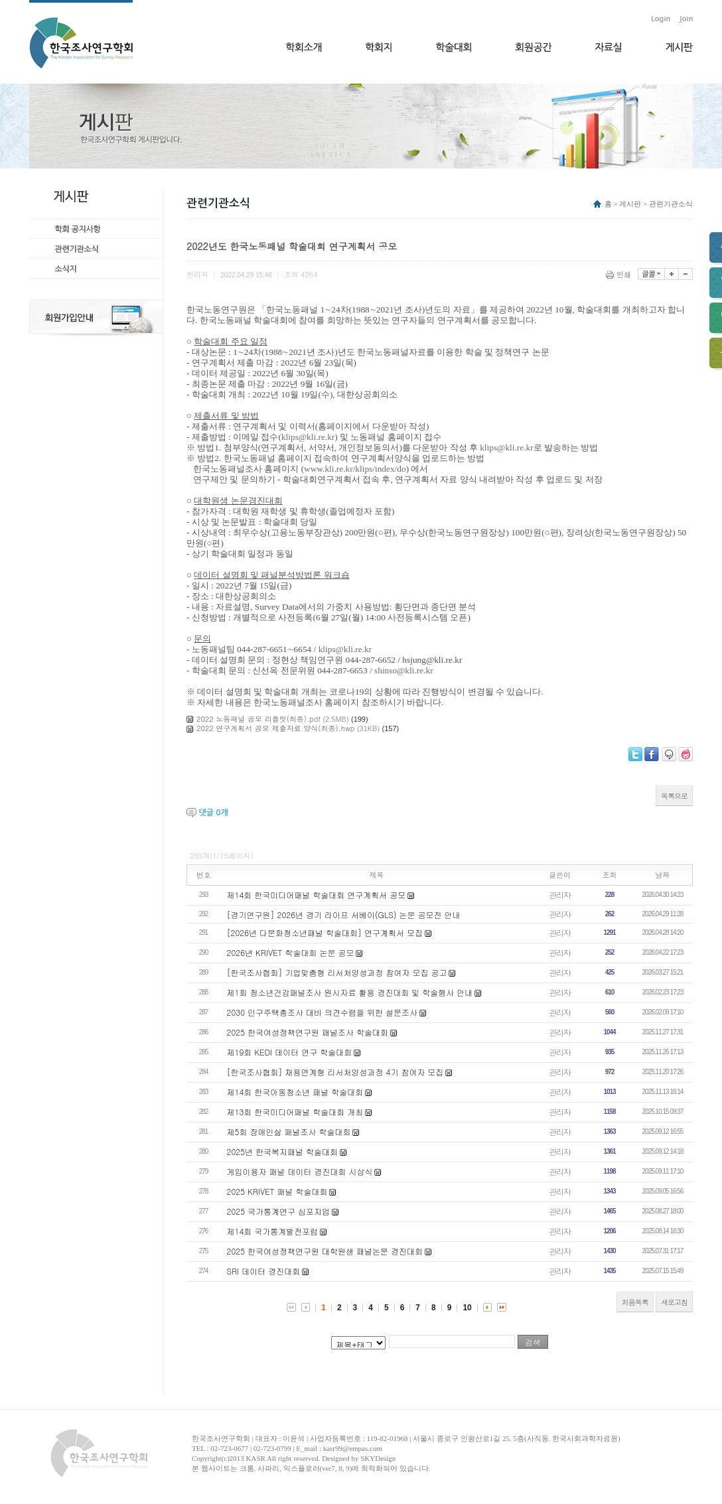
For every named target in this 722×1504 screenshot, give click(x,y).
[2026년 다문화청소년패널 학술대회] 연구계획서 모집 (325, 932)
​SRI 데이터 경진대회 (264, 1270)
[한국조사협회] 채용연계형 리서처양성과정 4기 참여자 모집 (335, 1071)
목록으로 (674, 796)
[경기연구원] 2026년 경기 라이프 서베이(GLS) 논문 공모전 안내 (344, 914)
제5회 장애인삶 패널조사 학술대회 (289, 1131)
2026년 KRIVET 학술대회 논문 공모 (290, 952)
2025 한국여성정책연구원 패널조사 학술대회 (308, 1032)
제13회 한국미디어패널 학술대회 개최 (295, 1111)
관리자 (560, 894)
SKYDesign (378, 1458)
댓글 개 (213, 813)
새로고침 (674, 1302)
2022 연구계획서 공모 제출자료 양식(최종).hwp (275, 728)
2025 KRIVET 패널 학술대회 (277, 1191)
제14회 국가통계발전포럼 (273, 1231)
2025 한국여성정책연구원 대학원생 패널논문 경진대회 (325, 1251)
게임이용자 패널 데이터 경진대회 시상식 (300, 1171)
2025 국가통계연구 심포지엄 (278, 1211)
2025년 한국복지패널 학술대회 (282, 1151)
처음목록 (635, 1302)
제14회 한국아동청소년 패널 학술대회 (295, 1091)
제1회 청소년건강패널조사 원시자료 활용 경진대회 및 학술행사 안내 (350, 992)
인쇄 (619, 274)
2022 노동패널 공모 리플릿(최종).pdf (258, 719)
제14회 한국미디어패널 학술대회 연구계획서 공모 (316, 894)
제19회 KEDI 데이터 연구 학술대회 (289, 1052)
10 (467, 1307)
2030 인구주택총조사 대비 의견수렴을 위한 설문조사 (322, 1012)
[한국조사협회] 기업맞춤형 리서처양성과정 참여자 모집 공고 (337, 972)
